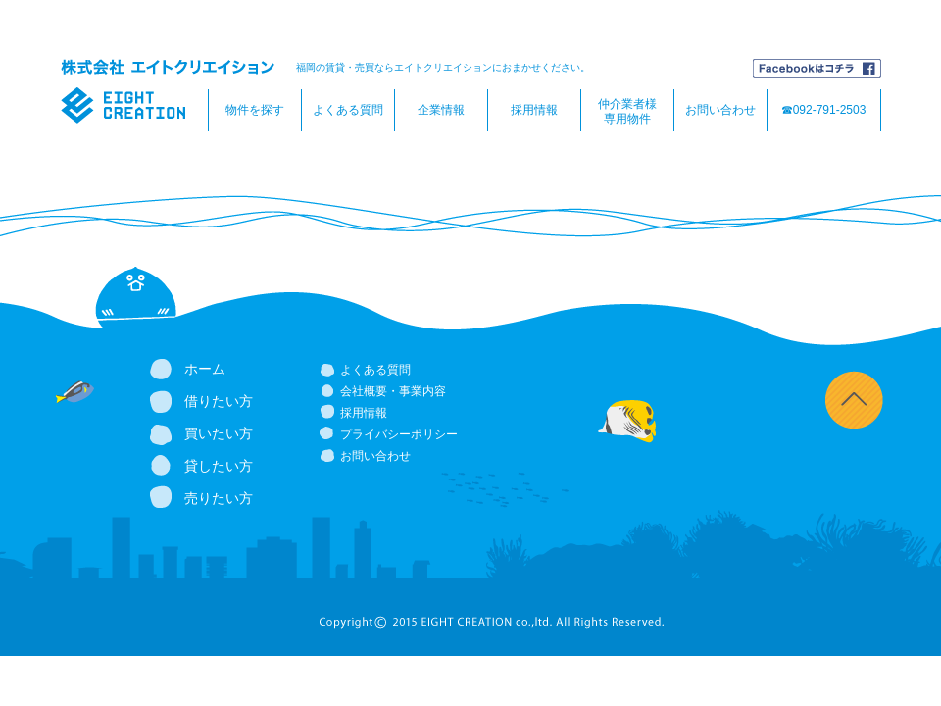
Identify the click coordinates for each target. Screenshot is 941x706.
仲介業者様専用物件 (627, 111)
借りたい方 (218, 401)
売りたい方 (218, 498)
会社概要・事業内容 (393, 391)
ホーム (204, 369)
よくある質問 (348, 110)
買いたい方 (218, 433)
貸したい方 (218, 466)
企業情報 (441, 110)
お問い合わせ (720, 110)
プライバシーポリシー (399, 434)
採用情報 (534, 110)
